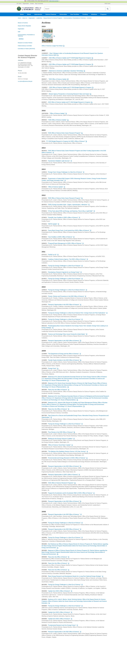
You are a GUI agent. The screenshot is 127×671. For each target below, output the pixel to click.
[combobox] (74, 9)
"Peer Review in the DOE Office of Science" (60, 432)
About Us (24, 18)
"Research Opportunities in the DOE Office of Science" (63, 304)
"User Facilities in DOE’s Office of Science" (60, 237)
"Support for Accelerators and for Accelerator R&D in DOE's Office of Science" (70, 493)
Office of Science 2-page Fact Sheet (52, 45)
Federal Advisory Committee (25, 45)
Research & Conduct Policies (25, 42)
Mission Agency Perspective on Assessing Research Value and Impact (69, 94)
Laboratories (38, 14)
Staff (19, 31)
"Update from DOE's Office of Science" (59, 591)
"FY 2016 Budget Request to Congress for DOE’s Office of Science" (65, 141)
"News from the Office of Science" (57, 389)
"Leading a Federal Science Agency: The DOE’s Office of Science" (67, 259)
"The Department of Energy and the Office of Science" (63, 353)
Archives (89, 18)
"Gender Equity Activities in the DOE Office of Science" (63, 360)
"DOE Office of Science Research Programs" (61, 483)
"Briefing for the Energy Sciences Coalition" (60, 438)
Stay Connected (39, 3)
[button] (107, 9)
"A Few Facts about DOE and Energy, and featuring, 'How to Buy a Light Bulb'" (70, 211)
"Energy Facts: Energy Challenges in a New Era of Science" (65, 172)
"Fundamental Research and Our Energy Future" (62, 625)
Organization (26, 3)
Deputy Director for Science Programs (52, 18)
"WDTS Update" (52, 224)
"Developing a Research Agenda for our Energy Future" (64, 272)
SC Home (19, 3)
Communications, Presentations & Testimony (75, 18)
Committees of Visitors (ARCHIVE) (26, 48)
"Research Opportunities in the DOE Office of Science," (64, 514)
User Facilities (74, 14)
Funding (85, 14)
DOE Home (107, 3)
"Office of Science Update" (57, 113)
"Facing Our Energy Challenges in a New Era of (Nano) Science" (66, 290)
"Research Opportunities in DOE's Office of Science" (63, 474)
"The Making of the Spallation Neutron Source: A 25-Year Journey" (67, 451)
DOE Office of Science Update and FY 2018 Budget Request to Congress (70, 58)
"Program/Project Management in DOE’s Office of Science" (65, 243)
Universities (63, 14)
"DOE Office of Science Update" (57, 120)
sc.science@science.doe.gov (25, 81)
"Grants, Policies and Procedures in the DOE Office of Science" (66, 296)
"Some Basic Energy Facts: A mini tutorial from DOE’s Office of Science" (68, 230)
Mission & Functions (23, 22)
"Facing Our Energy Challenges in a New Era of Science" (64, 265)
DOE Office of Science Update (57, 79)
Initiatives (94, 14)
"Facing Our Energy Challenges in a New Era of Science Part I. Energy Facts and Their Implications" (77, 313)
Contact (32, 3)
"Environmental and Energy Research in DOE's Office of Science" (67, 458)
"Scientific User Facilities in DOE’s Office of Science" (63, 217)
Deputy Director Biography (24, 25)
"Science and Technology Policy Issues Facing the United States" (66, 334)
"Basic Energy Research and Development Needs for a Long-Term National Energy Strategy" (74, 576)
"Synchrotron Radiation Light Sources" (59, 161)
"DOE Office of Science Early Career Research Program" (64, 133)
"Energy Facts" (52, 368)
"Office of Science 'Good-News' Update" (59, 445)
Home (22, 14)
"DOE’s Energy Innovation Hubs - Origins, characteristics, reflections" (68, 204)
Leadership (39, 18)
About (29, 14)
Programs (103, 14)
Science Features (51, 14)
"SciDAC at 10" (52, 254)
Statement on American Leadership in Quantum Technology (66, 71)
